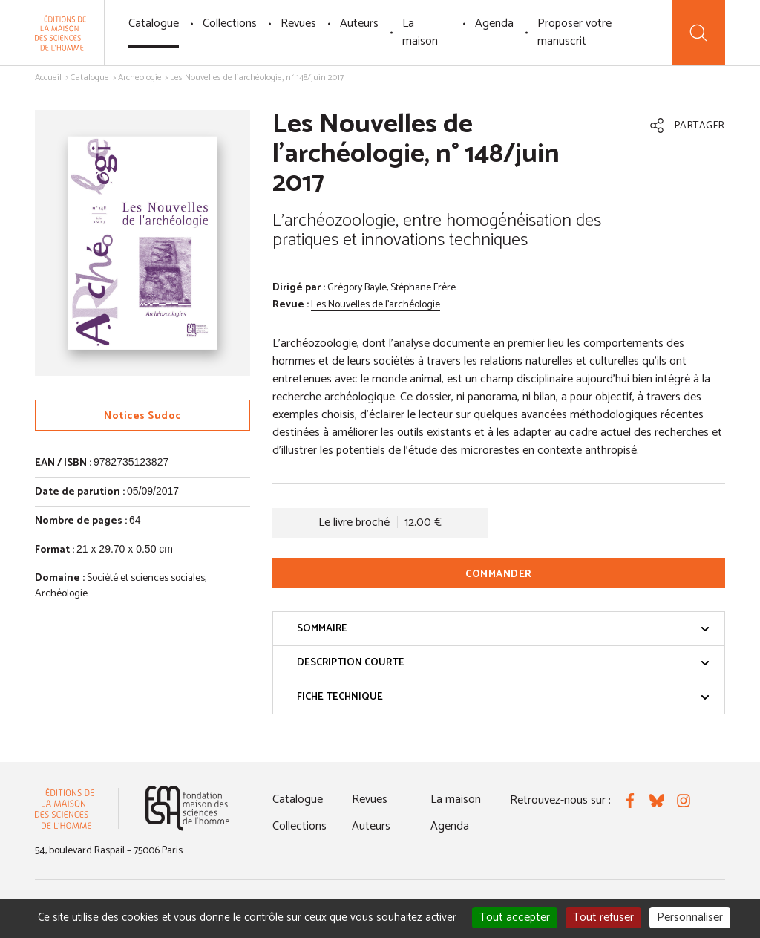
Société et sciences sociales (146, 578)
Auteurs (359, 23)
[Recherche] (698, 32)
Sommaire (503, 628)
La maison (420, 32)
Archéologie (140, 78)
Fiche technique (503, 697)
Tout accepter (514, 918)
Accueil (48, 78)
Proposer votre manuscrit (574, 32)
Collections (230, 23)
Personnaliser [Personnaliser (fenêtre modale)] (690, 918)
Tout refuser (603, 918)
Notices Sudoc (142, 416)
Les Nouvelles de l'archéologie (375, 304)
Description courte (503, 662)
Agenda (494, 23)
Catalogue (153, 23)
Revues (298, 23)
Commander (498, 574)
